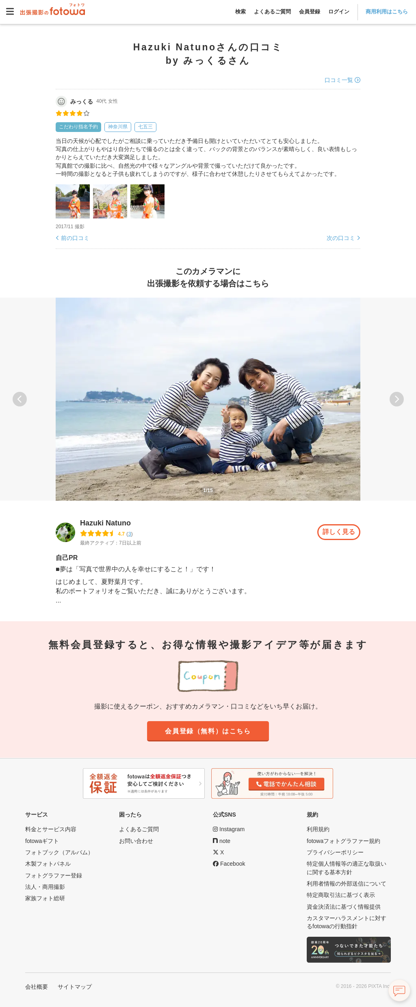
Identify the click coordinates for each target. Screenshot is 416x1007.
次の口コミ (341, 238)
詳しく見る (339, 532)
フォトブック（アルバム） (59, 852)
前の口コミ (75, 238)
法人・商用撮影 (45, 887)
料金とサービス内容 (50, 829)
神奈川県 (118, 127)
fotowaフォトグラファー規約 (343, 841)
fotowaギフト (42, 841)
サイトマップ (75, 986)
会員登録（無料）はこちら (208, 731)
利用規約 (318, 829)
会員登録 (309, 12)
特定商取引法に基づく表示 (341, 895)
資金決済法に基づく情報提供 (344, 906)
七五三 (145, 127)
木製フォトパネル (48, 864)
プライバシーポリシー (335, 852)
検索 (240, 12)
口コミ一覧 (339, 80)
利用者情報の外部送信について (346, 883)
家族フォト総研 (45, 898)
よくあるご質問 (272, 12)
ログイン (338, 12)
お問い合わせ (136, 841)
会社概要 (36, 986)
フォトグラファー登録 (53, 875)
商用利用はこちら (387, 12)
